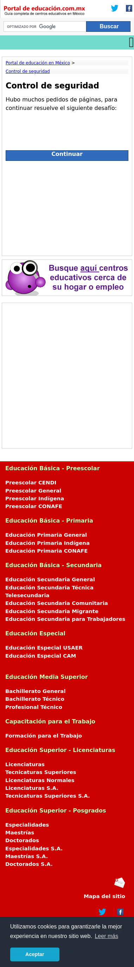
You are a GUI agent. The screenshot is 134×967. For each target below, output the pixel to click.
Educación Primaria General (46, 535)
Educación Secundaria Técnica (49, 587)
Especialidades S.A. (34, 848)
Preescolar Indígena (34, 498)
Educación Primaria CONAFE (46, 551)
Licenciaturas (25, 764)
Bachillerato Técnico (34, 699)
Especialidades (27, 825)
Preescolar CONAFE (33, 506)
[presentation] (59, 128)
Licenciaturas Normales (40, 780)
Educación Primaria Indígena (47, 543)
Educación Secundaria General (50, 579)
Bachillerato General (35, 691)
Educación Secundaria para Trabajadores (65, 619)
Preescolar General (33, 491)
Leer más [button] (106, 936)
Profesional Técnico (33, 707)
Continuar (67, 154)
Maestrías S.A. (26, 856)
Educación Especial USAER (44, 648)
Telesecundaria (27, 595)
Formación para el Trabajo (43, 736)
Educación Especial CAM (40, 656)
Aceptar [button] (34, 954)
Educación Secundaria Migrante (51, 611)
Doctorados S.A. (29, 864)
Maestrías (19, 832)
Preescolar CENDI (30, 482)
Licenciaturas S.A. (31, 788)
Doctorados (22, 840)
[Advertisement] (67, 206)
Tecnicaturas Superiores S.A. (47, 796)
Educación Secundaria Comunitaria (56, 603)
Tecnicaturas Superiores (40, 772)
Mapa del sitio (104, 896)
